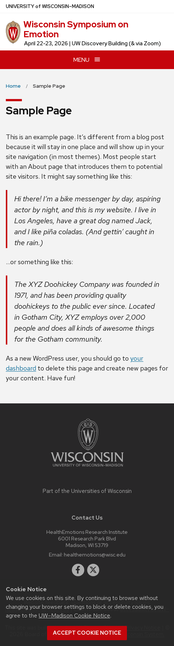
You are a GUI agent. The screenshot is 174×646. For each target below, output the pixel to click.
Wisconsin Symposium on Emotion (75, 29)
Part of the (87, 491)
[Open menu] (87, 59)
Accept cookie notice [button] (87, 632)
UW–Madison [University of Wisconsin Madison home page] (50, 6)
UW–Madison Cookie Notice (74, 615)
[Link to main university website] (87, 468)
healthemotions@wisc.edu (94, 554)
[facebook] (78, 570)
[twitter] (93, 570)
